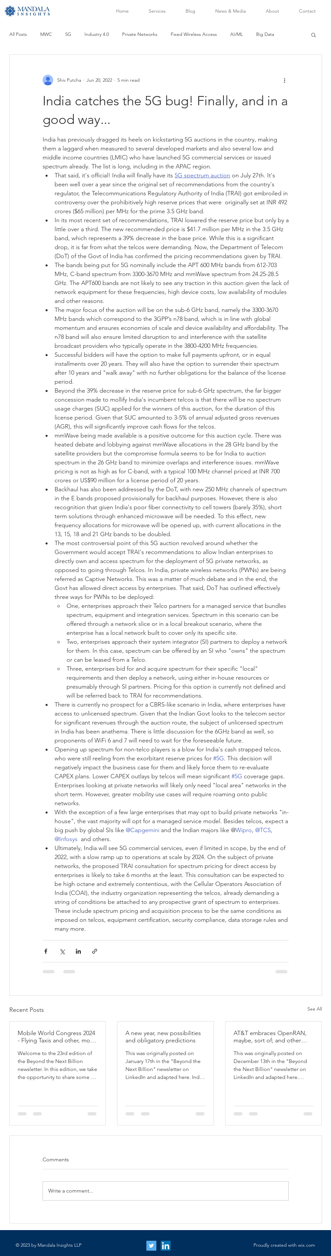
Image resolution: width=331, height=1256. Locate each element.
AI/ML (236, 34)
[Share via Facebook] (46, 951)
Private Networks (139, 34)
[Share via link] (94, 951)
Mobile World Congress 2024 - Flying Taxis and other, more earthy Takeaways (56, 1036)
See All (314, 1009)
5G (68, 34)
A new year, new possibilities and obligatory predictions (163, 1036)
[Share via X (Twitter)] (62, 951)
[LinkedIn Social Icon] (166, 1246)
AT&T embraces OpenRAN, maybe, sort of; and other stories (270, 1036)
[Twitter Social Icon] (151, 1246)
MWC (46, 34)
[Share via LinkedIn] (78, 951)
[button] (313, 34)
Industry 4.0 (96, 34)
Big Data (265, 34)
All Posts (18, 34)
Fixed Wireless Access (194, 34)
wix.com (306, 1245)
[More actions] (285, 80)
